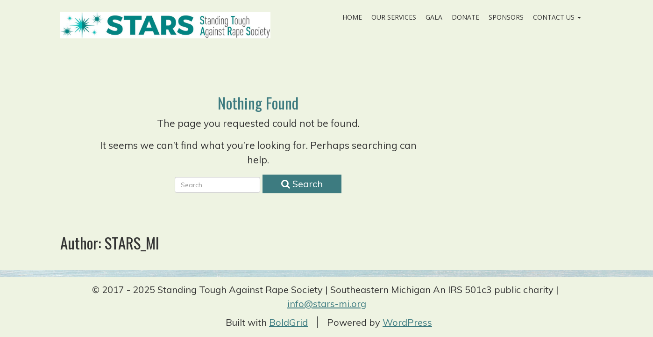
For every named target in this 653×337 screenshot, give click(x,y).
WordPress (407, 322)
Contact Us (557, 17)
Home (352, 17)
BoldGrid (288, 322)
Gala (434, 17)
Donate (465, 17)
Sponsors (506, 17)
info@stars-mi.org (326, 303)
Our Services (393, 17)
